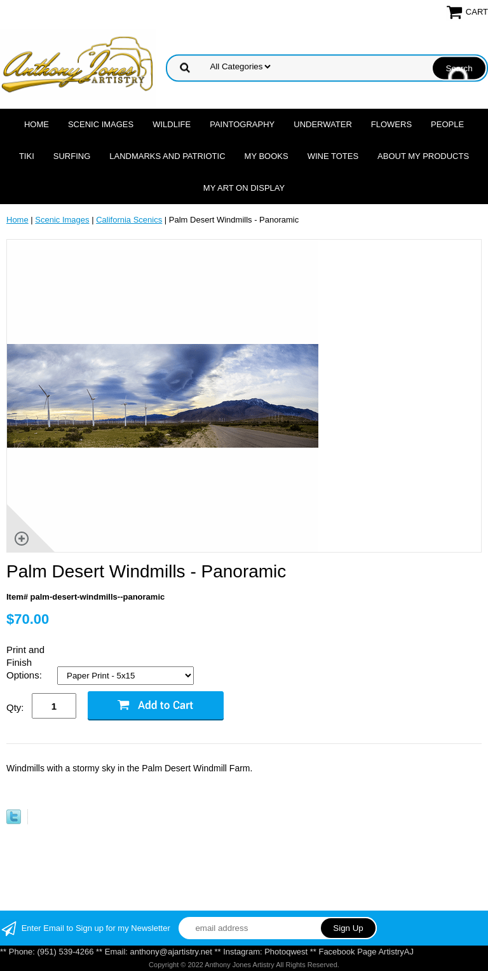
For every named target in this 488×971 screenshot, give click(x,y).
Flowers (391, 124)
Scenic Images (100, 124)
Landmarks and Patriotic (167, 156)
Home (36, 124)
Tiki (26, 156)
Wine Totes (333, 156)
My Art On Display (244, 188)
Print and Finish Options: (25, 662)
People (447, 124)
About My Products (423, 156)
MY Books (266, 156)
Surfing (72, 156)
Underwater (322, 124)
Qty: (15, 707)
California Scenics (129, 219)
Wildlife (171, 124)
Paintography (242, 124)
